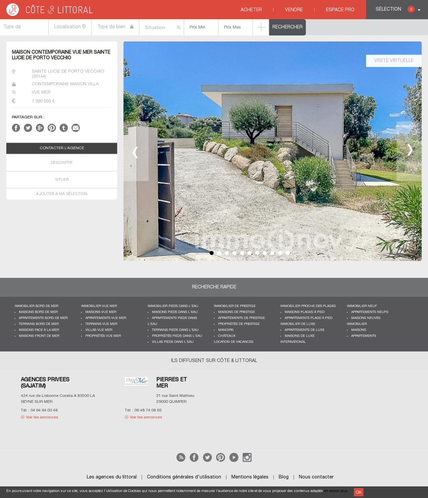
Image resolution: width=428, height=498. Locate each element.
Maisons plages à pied (304, 312)
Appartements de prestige (241, 318)
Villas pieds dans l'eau (173, 342)
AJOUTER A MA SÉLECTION (61, 194)
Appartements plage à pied (308, 318)
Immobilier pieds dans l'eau (173, 306)
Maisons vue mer (100, 312)
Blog (284, 477)
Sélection (395, 9)
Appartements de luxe (304, 330)
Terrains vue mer (101, 324)
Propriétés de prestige (239, 324)
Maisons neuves (365, 318)
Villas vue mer (98, 330)
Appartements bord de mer (43, 318)
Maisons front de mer (39, 336)
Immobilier (357, 324)
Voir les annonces (42, 417)
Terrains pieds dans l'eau (175, 330)
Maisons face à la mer (39, 330)
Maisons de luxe (299, 336)
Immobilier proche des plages (308, 306)
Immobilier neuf (362, 306)
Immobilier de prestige (235, 306)
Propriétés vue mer (103, 336)
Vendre (294, 10)
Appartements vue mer (105, 318)
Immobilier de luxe (297, 324)
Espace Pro (340, 10)
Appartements (363, 336)
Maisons (358, 330)
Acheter (251, 10)
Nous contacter (316, 477)
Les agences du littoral (112, 477)
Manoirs (225, 330)
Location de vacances (233, 342)
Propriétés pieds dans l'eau (177, 336)
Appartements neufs (369, 312)
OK (359, 492)
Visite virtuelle (393, 61)
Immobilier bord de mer (36, 306)
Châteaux (226, 336)
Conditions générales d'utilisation (184, 477)
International (293, 342)
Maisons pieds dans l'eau (175, 312)
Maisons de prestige (236, 312)
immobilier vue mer (99, 306)
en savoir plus (336, 491)
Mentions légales (249, 477)
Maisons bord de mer (38, 312)
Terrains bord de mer (39, 324)
